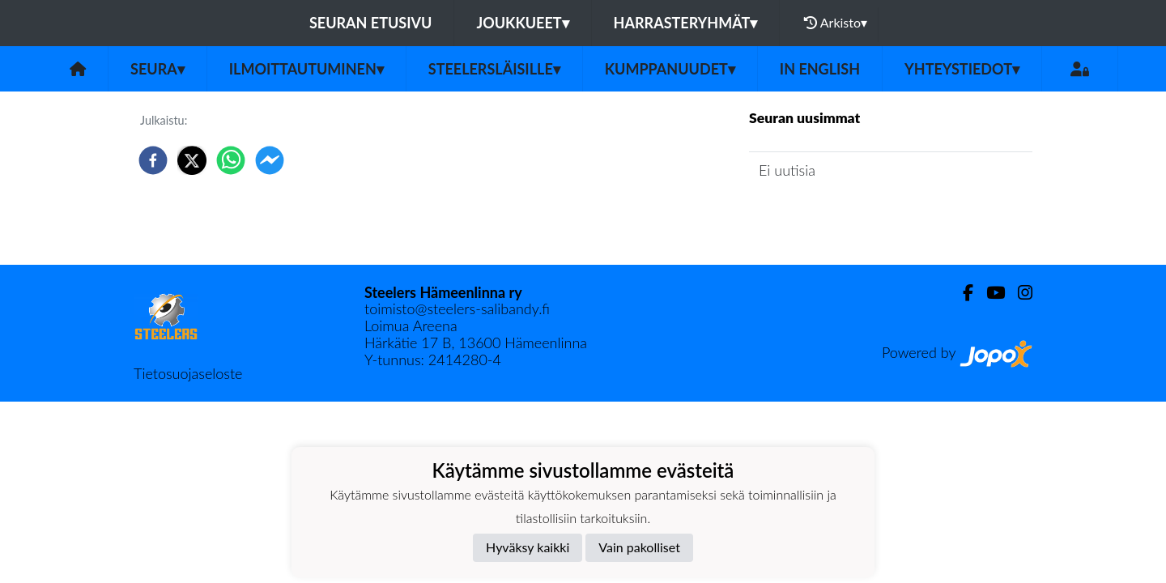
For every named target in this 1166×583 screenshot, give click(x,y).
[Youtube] (989, 292)
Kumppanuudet (670, 69)
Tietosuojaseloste (188, 373)
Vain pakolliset (639, 547)
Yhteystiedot (961, 69)
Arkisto (835, 22)
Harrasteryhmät (686, 23)
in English (820, 69)
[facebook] (153, 160)
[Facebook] (961, 292)
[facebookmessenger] (269, 160)
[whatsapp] (230, 160)
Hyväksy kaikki (527, 547)
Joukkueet (522, 23)
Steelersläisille (494, 69)
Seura (157, 69)
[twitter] (191, 160)
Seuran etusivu (370, 23)
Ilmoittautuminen (306, 69)
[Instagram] (1018, 292)
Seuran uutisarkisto (820, 216)
